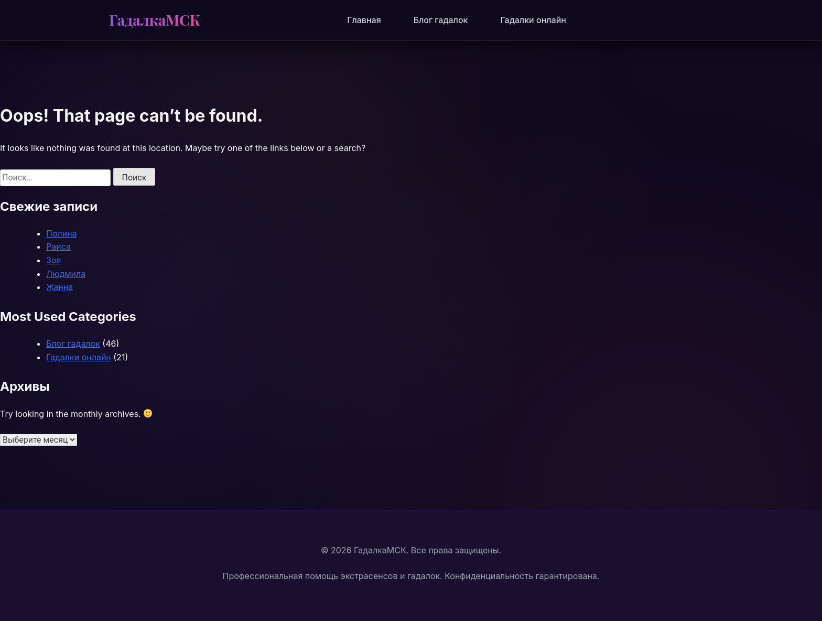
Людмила (65, 274)
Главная (364, 20)
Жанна (59, 287)
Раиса (58, 246)
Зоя (53, 260)
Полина (61, 233)
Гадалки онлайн (533, 20)
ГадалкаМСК (154, 19)
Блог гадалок (441, 20)
